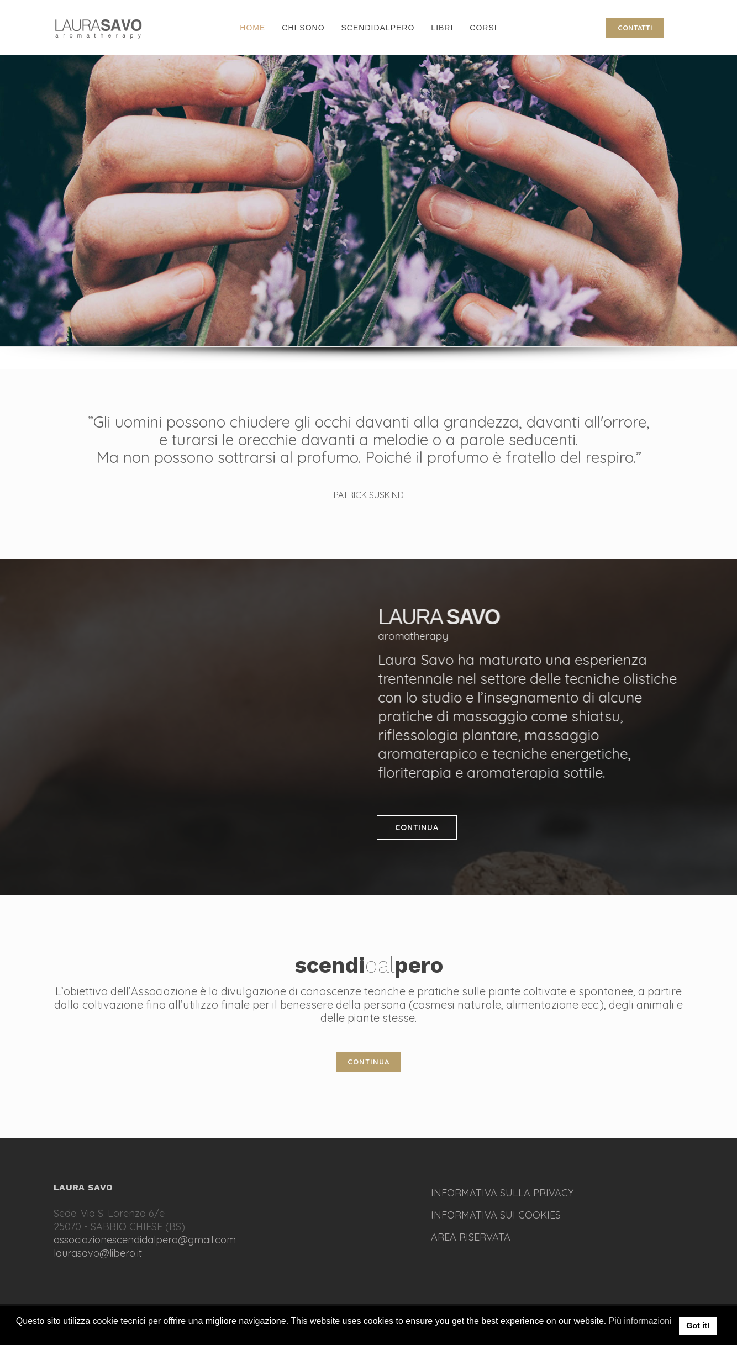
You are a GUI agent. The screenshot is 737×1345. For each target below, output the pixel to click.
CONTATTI (635, 27)
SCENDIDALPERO (378, 27)
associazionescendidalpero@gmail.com (145, 1239)
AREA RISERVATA (470, 1237)
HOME (252, 27)
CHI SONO (303, 27)
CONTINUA (417, 827)
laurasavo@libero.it (98, 1253)
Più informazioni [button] (640, 1321)
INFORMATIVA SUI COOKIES (496, 1215)
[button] (17, 1333)
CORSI (483, 27)
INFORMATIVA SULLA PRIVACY (502, 1192)
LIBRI (442, 27)
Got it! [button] (697, 1325)
